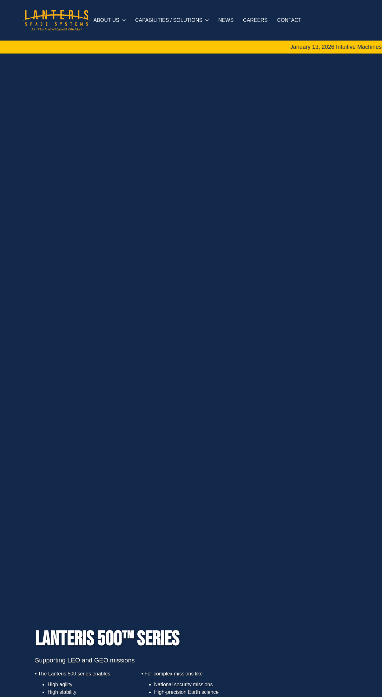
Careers (255, 20)
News (226, 20)
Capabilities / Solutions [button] (172, 20)
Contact (289, 20)
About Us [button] (109, 20)
